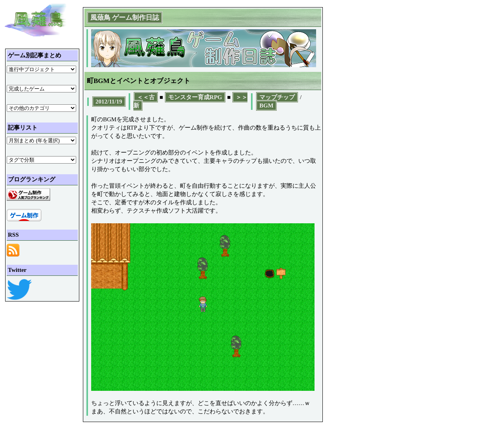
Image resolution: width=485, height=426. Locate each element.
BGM (266, 105)
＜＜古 (146, 97)
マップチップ (277, 97)
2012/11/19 (109, 101)
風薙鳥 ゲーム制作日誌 (124, 17)
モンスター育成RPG (195, 97)
